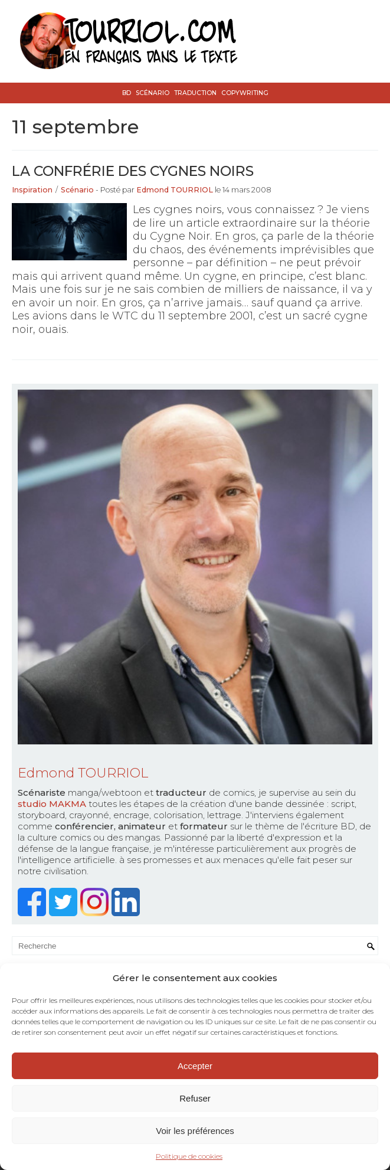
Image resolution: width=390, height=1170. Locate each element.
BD (126, 93)
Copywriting (244, 93)
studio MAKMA (52, 803)
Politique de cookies (189, 1156)
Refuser (195, 1098)
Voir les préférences (195, 1131)
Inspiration (32, 189)
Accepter (195, 1066)
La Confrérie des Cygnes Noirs (133, 170)
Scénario (152, 93)
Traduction (195, 93)
